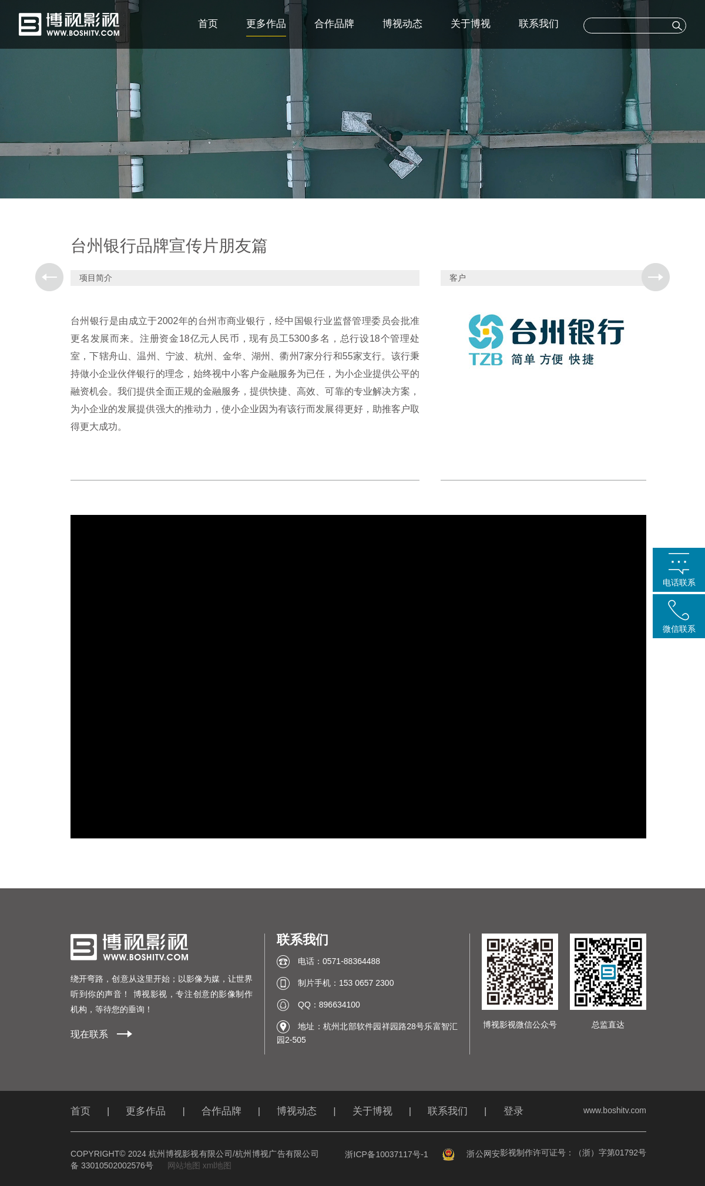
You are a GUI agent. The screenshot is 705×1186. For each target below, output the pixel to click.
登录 (513, 1111)
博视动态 (402, 23)
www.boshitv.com (614, 1110)
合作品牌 (334, 23)
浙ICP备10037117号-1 (386, 1154)
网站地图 (183, 1165)
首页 (208, 23)
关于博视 (471, 23)
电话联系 (679, 582)
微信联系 (679, 629)
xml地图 (217, 1165)
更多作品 (266, 23)
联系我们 (539, 23)
